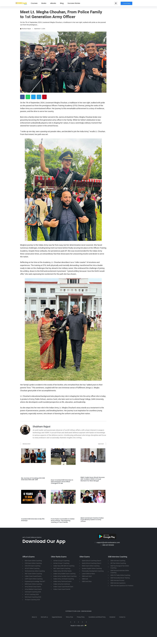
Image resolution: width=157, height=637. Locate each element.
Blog (62, 3)
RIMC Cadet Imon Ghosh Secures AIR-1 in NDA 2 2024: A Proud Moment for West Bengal (93, 479)
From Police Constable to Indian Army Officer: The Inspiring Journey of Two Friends (62, 520)
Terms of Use (69, 617)
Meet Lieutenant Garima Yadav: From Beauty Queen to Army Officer (92, 519)
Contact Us (122, 617)
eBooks (53, 3)
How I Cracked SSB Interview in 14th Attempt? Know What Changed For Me (62, 481)
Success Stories (74, 3)
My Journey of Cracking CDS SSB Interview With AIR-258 (33, 479)
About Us (34, 617)
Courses (34, 3)
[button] (116, 3)
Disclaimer (112, 617)
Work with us (44, 617)
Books (43, 3)
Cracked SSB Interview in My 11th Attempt (32, 520)
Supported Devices (57, 617)
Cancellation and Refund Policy (97, 617)
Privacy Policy (81, 617)
